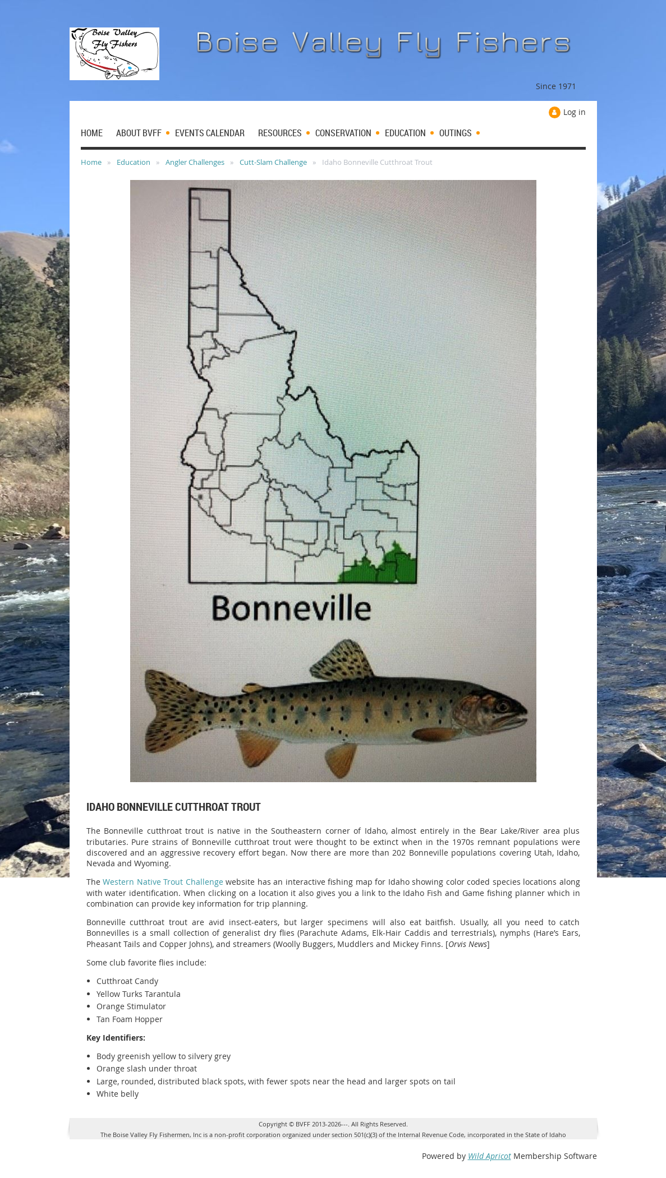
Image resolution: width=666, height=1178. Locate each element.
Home (91, 162)
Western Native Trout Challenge (163, 881)
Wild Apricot (489, 1156)
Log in (574, 112)
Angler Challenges (195, 162)
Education (133, 162)
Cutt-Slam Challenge (273, 162)
